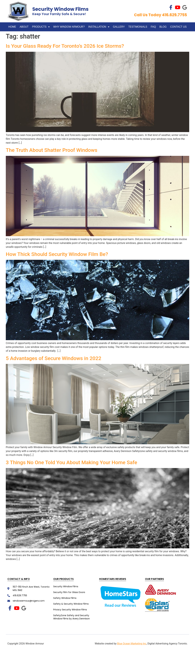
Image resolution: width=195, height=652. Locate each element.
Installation (98, 27)
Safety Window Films (64, 598)
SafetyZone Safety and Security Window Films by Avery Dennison (71, 617)
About (24, 26)
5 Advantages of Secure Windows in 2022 (54, 358)
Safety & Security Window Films (71, 603)
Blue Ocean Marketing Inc (131, 643)
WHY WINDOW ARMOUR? (69, 26)
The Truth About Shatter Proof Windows (51, 150)
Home (12, 26)
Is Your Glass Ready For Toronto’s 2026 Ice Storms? (65, 46)
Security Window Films (60, 9)
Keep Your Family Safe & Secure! (59, 14)
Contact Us (178, 26)
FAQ (153, 26)
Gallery (119, 26)
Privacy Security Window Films (70, 609)
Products (41, 27)
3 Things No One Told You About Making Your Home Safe (72, 462)
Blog (163, 26)
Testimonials (137, 26)
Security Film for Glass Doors (69, 592)
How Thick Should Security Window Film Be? (57, 254)
